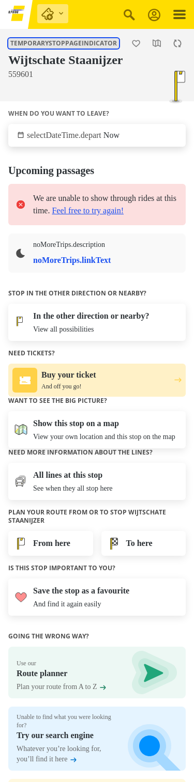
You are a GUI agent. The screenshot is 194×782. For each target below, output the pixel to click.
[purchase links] (52, 13)
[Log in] (154, 14)
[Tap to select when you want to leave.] (97, 135)
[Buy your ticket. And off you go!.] (97, 380)
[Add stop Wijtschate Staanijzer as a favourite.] (136, 43)
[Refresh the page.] (177, 43)
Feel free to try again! (88, 210)
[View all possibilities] (97, 322)
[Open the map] (156, 43)
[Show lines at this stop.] (8, 90)
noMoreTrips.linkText (72, 260)
